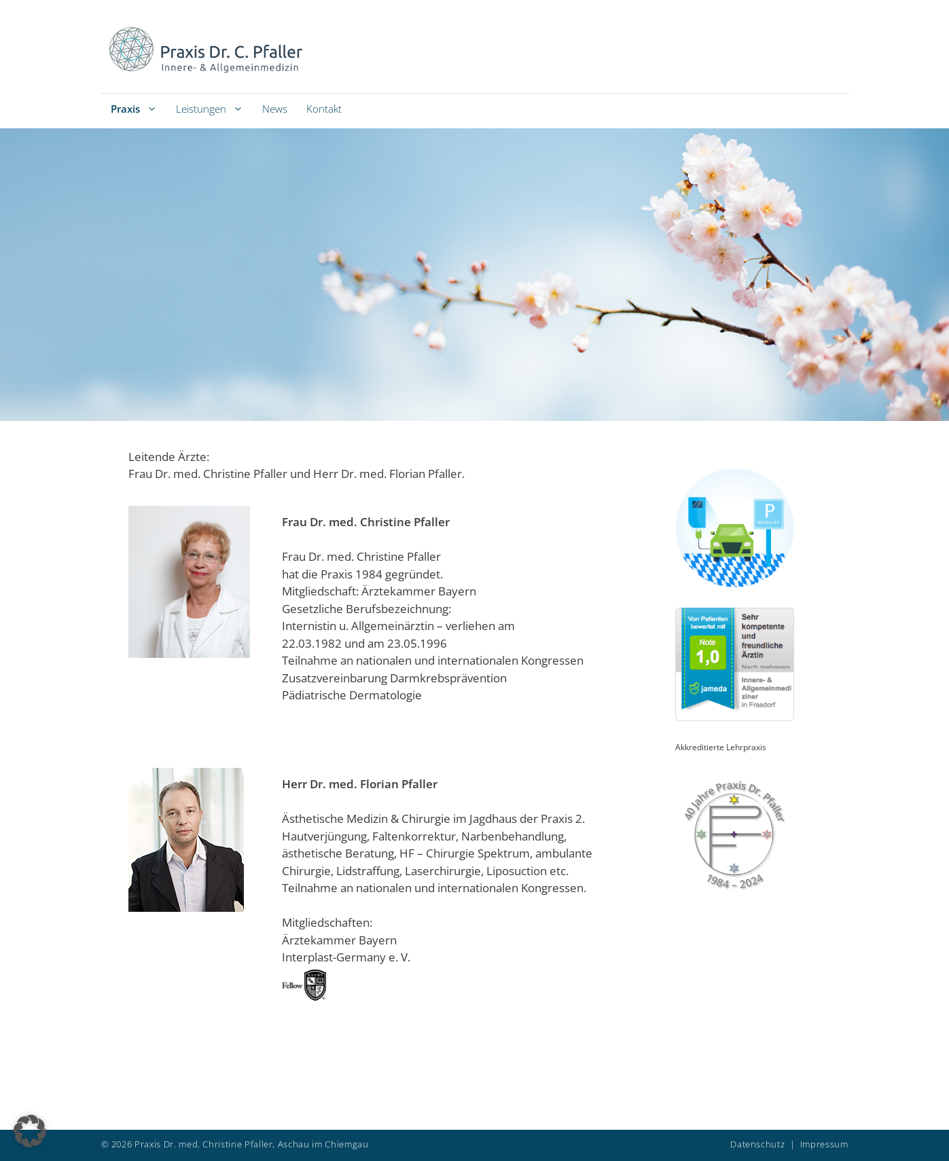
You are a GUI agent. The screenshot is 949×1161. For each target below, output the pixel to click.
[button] (30, 1131)
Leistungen (214, 109)
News (274, 108)
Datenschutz (757, 1144)
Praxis (138, 109)
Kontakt (324, 108)
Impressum (824, 1144)
